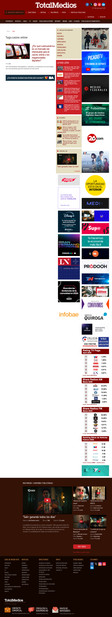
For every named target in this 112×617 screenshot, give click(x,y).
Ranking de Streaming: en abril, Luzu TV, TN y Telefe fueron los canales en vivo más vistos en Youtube (68, 91)
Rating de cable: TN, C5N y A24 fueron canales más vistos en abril (68, 68)
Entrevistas (61, 53)
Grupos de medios (44, 574)
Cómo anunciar (77, 568)
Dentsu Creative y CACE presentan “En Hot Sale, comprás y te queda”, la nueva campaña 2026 (68, 129)
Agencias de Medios (44, 563)
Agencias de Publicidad (46, 565)
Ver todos (82, 546)
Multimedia (25, 584)
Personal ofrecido (61, 568)
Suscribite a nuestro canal (81, 552)
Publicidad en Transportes (13, 587)
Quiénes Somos (77, 563)
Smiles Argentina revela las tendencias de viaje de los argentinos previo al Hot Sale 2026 (68, 76)
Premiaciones (61, 47)
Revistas (7, 565)
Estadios (7, 584)
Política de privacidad (10, 604)
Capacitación (61, 50)
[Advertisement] (13, 515)
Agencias (60, 44)
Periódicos (8, 563)
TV (5, 570)
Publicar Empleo (61, 565)
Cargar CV (59, 570)
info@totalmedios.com (42, 613)
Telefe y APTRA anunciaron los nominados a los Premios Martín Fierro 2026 (68, 83)
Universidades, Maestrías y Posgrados (47, 592)
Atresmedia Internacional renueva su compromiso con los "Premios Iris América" (68, 136)
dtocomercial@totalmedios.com (20, 613)
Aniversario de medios (45, 568)
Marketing (42, 577)
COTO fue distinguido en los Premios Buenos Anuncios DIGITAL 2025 (68, 122)
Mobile (7, 591)
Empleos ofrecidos (61, 563)
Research (60, 36)
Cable (6, 568)
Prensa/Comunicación (45, 579)
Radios (7, 572)
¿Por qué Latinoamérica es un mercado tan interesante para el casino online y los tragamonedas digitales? (43, 53)
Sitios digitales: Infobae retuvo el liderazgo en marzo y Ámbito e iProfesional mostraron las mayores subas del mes (68, 99)
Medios (59, 33)
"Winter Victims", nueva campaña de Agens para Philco (67, 142)
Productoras (42, 582)
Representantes (43, 589)
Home (8, 31)
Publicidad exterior (11, 575)
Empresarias (61, 42)
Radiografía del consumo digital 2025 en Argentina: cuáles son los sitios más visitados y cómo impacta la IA (68, 108)
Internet (7, 577)
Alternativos (8, 589)
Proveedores (42, 586)
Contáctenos (76, 570)
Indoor (7, 579)
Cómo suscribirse (78, 565)
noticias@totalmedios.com (67, 613)
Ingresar (101, 17)
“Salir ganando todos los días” (68, 166)
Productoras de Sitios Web (47, 584)
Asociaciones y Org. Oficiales (44, 571)
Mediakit (75, 572)
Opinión (59, 56)
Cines (6, 582)
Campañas (60, 39)
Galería (77, 171)
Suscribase (89, 17)
